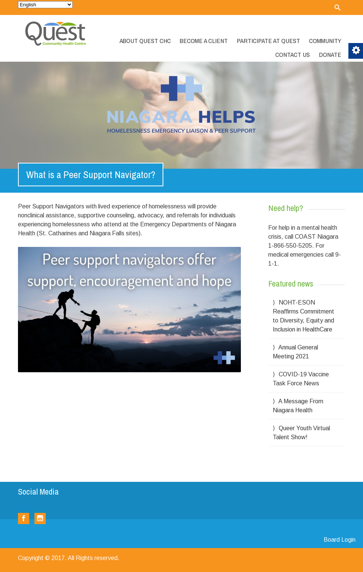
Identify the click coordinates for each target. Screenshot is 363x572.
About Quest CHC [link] (145, 40)
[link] (337, 7)
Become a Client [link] (204, 40)
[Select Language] (45, 4)
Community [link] (325, 40)
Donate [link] (330, 54)
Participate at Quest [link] (268, 40)
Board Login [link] (340, 539)
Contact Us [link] (292, 54)
